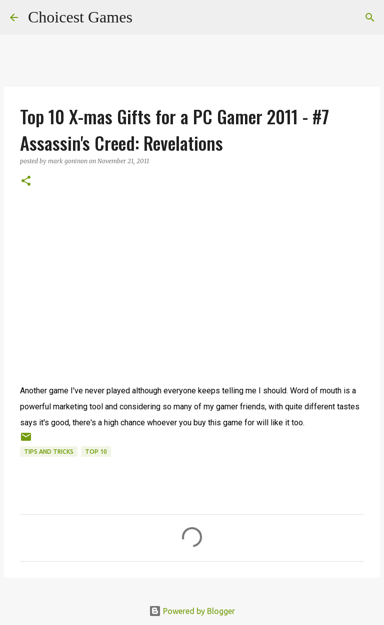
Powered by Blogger (192, 611)
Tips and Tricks (49, 451)
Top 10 (96, 451)
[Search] (146, 17)
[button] (26, 181)
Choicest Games (80, 17)
